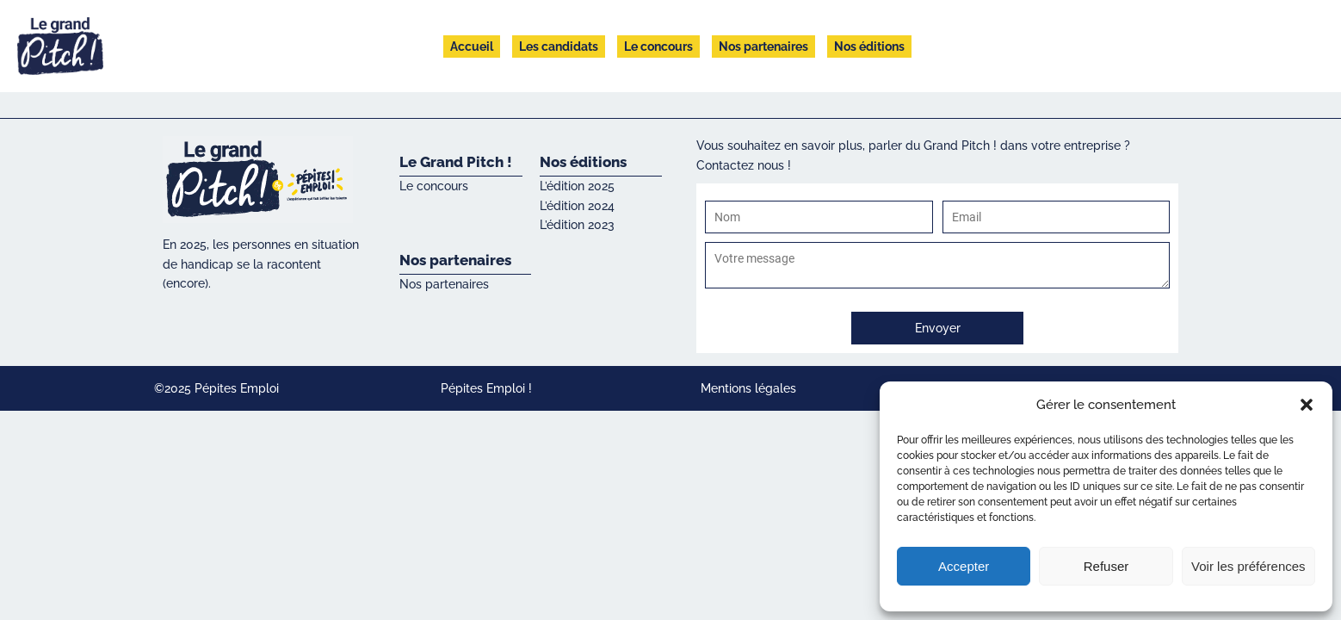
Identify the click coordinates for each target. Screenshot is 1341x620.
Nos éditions (869, 46)
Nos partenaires (763, 46)
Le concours (658, 46)
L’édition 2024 (577, 206)
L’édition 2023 (577, 225)
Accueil (471, 46)
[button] (1306, 404)
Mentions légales (748, 388)
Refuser (1106, 566)
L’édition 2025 (577, 186)
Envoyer (938, 328)
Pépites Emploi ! (486, 388)
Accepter (963, 566)
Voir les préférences (1248, 566)
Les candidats (558, 46)
